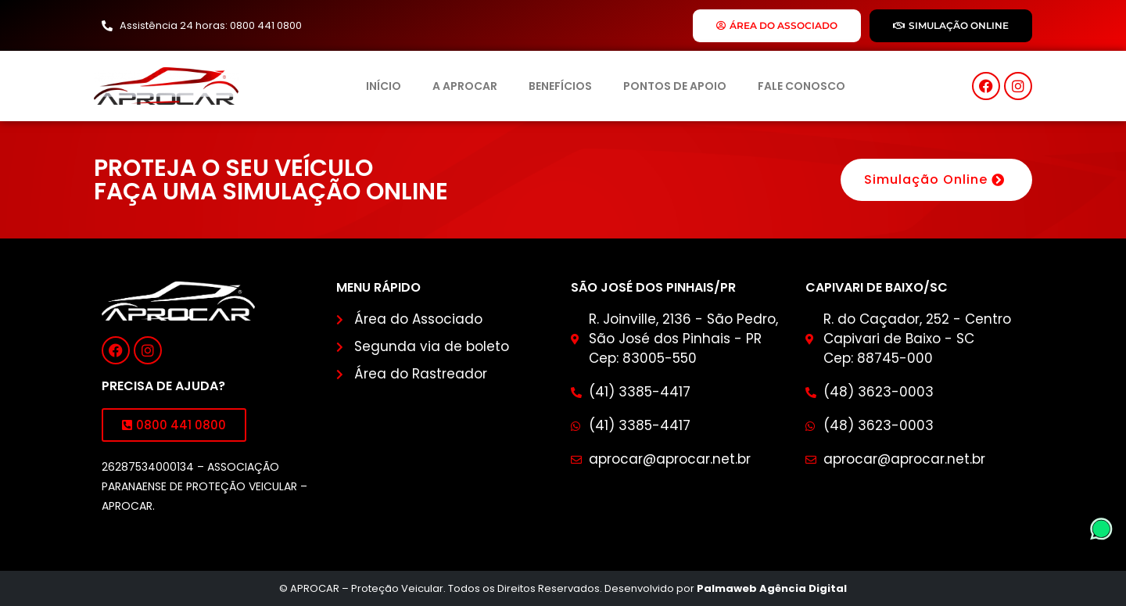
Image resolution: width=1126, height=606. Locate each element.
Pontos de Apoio (674, 86)
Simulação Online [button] (936, 179)
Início (383, 86)
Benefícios (560, 86)
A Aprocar (464, 86)
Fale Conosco (801, 86)
